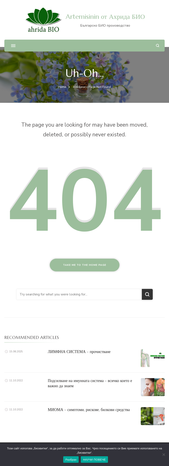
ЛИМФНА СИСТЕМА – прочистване (79, 351)
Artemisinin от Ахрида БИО (105, 17)
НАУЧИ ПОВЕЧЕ (94, 459)
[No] (163, 454)
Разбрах (70, 459)
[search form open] (157, 45)
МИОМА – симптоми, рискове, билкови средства (89, 409)
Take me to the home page (84, 265)
